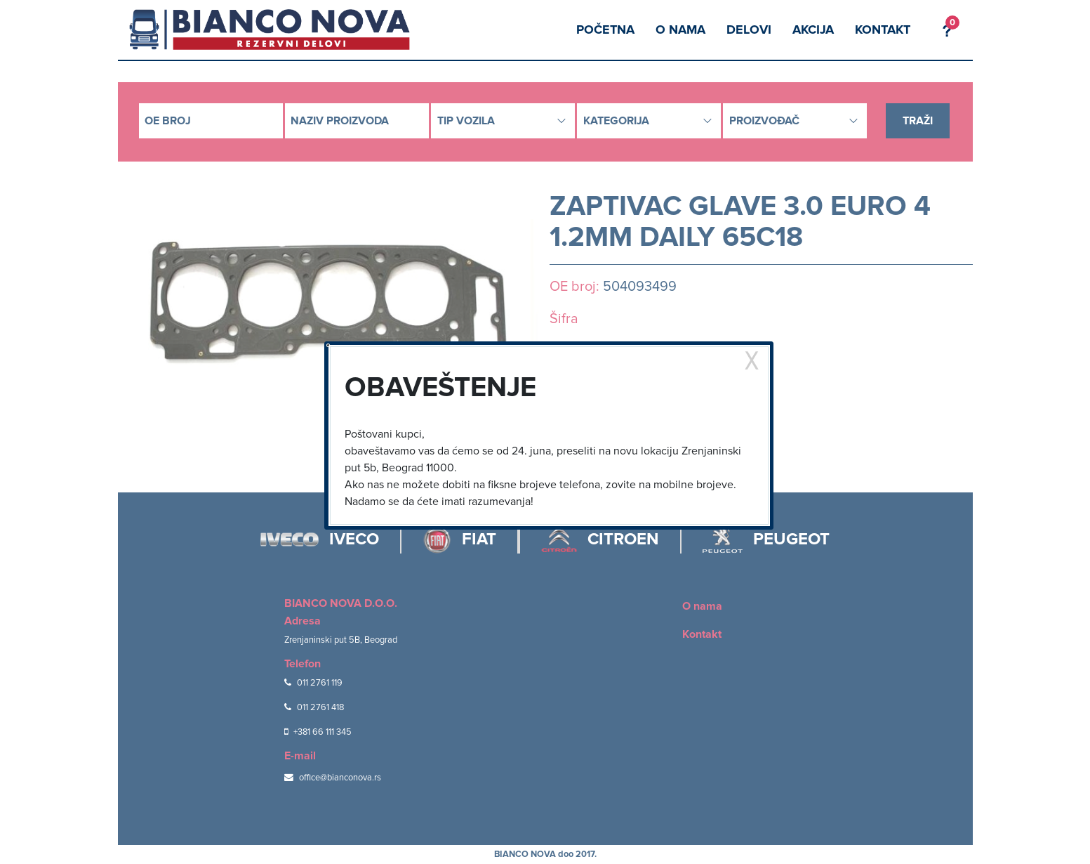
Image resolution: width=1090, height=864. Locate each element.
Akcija (813, 29)
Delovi (748, 29)
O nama (680, 29)
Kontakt (882, 29)
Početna (605, 29)
